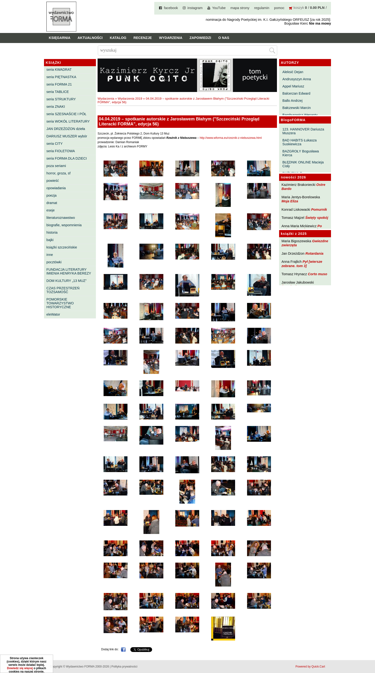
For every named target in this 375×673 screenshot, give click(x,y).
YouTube (219, 8)
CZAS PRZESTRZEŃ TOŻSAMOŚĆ (62, 290)
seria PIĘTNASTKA (61, 77)
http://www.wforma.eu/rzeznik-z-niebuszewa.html (231, 138)
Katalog (118, 38)
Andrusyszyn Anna (296, 79)
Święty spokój (316, 218)
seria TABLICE (57, 92)
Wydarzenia (170, 38)
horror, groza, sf (58, 173)
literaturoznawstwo (60, 218)
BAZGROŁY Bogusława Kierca (300, 153)
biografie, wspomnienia (64, 225)
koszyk (298, 8)
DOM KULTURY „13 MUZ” (66, 281)
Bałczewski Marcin (296, 108)
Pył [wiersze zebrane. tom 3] (301, 264)
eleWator (53, 314)
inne (49, 255)
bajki (50, 240)
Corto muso (317, 274)
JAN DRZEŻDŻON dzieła (65, 129)
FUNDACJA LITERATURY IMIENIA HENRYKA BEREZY (68, 271)
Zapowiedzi (200, 38)
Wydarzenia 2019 (130, 98)
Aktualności (90, 38)
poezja (51, 195)
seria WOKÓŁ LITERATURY (68, 121)
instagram (195, 8)
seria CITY (54, 143)
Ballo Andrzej (292, 100)
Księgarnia (59, 38)
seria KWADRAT (59, 69)
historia (51, 232)
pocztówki (53, 262)
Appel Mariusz (293, 86)
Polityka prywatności (124, 666)
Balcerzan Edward (296, 93)
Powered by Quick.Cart (310, 666)
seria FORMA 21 (59, 84)
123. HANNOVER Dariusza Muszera (303, 131)
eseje (50, 210)
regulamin (261, 8)
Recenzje (142, 38)
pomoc (279, 8)
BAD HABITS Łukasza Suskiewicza (299, 142)
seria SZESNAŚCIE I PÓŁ (66, 114)
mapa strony (240, 8)
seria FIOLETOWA (60, 151)
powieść (52, 181)
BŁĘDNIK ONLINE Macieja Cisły (303, 164)
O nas (223, 38)
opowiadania (56, 188)
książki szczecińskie (61, 247)
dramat (51, 203)
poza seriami (56, 166)
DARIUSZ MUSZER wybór (66, 136)
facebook (171, 8)
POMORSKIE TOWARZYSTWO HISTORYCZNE (60, 303)
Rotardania (314, 253)
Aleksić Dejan (292, 72)
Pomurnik (319, 209)
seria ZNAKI (55, 106)
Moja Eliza (289, 201)
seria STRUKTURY (61, 99)
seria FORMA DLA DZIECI (66, 158)
